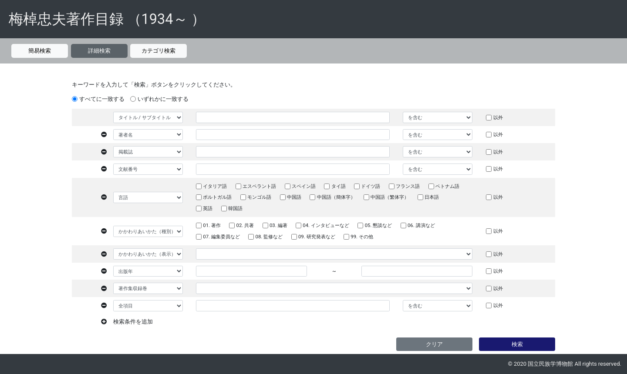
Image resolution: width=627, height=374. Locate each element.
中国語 (294, 197)
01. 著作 (212, 225)
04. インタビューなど (326, 225)
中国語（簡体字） (336, 197)
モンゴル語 (259, 197)
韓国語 (235, 208)
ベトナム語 (447, 186)
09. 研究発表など (316, 237)
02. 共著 (245, 225)
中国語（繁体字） (390, 197)
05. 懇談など (378, 225)
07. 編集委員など (221, 237)
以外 (498, 117)
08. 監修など (269, 237)
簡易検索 (39, 50)
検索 (517, 344)
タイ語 (338, 186)
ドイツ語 (370, 186)
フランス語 (408, 186)
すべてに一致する (102, 99)
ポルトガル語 (217, 197)
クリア (434, 344)
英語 (207, 208)
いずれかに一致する (163, 99)
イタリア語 (215, 186)
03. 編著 (278, 225)
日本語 (432, 197)
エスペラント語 (259, 186)
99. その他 (362, 237)
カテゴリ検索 (158, 50)
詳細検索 (99, 50)
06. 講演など (421, 225)
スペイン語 (304, 186)
